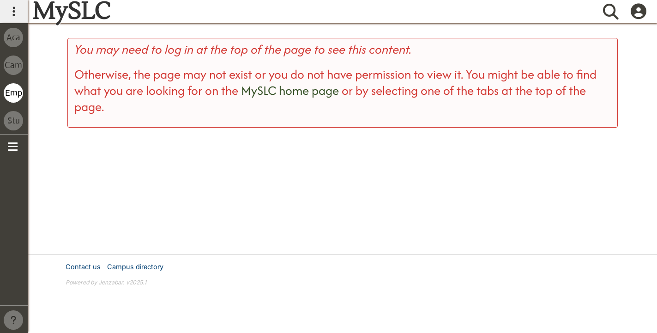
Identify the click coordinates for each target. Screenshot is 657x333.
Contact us (83, 267)
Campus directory (135, 267)
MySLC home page (290, 90)
